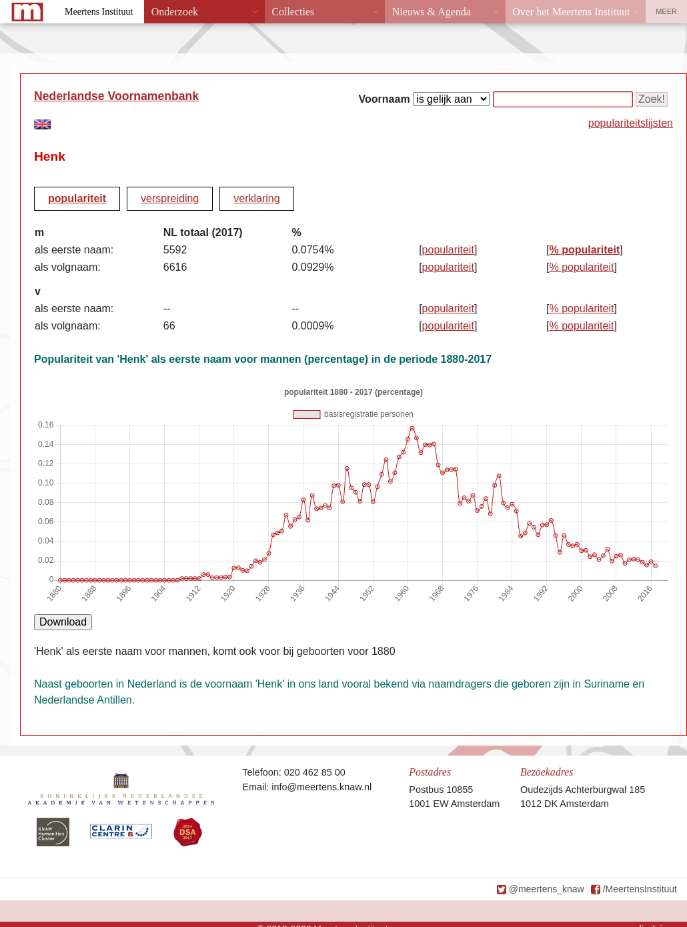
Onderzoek (174, 11)
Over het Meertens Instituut (571, 11)
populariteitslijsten (630, 123)
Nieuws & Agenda (431, 11)
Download (63, 622)
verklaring (256, 198)
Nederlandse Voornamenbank (116, 96)
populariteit (77, 198)
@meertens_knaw (546, 889)
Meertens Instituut (99, 12)
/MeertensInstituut (640, 889)
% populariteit (584, 249)
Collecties (292, 11)
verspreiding (170, 198)
